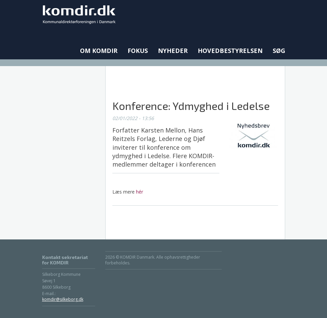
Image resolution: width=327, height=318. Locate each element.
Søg (279, 51)
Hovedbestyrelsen (230, 51)
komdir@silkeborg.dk (62, 299)
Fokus (138, 51)
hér (139, 192)
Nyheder (173, 51)
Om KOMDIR (98, 51)
